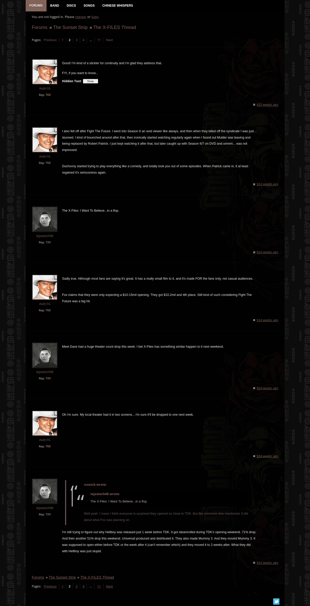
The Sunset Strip (69, 29)
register (79, 19)
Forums (39, 29)
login (93, 19)
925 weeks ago (268, 107)
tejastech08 (43, 238)
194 (47, 244)
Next (108, 42)
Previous (49, 42)
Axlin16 (43, 91)
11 (98, 42)
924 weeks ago (268, 186)
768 (47, 97)
